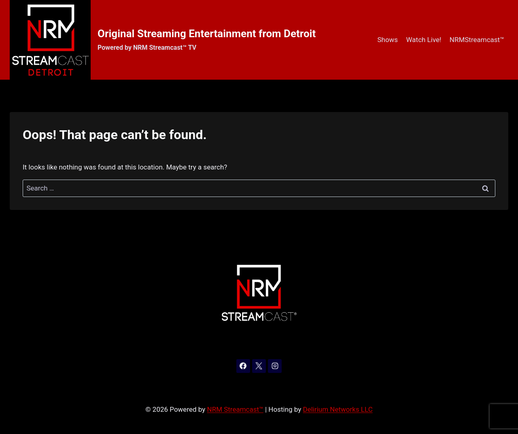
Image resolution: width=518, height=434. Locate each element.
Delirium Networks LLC (338, 409)
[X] (259, 366)
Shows (387, 40)
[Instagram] (275, 366)
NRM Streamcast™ (235, 409)
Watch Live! (424, 40)
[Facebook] (243, 366)
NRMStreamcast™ (477, 40)
